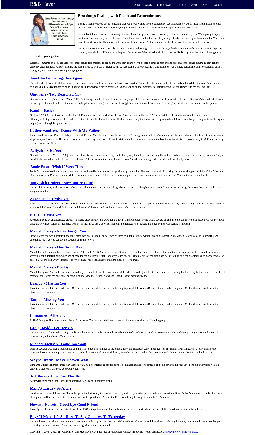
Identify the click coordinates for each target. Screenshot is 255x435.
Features (218, 4)
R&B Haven (43, 4)
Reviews (181, 4)
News (205, 4)
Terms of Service (189, 431)
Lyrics (194, 4)
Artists (148, 4)
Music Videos (164, 4)
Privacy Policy (172, 431)
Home (136, 4)
